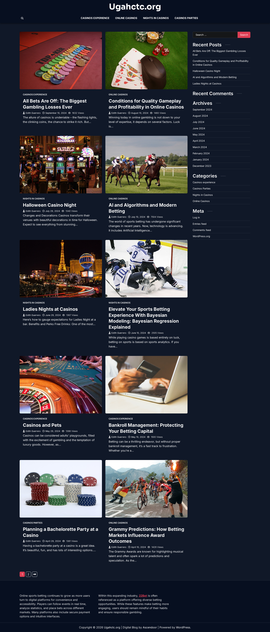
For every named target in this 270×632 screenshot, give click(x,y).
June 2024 (199, 128)
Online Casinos (126, 18)
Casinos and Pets (42, 425)
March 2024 (200, 147)
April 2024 (199, 140)
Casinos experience (95, 18)
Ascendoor (150, 627)
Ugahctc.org (135, 7)
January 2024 (201, 159)
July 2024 (198, 121)
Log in (196, 217)
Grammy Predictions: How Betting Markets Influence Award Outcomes (146, 535)
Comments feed (202, 230)
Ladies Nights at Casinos (50, 309)
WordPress (183, 627)
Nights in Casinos (156, 18)
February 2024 (201, 153)
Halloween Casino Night (49, 205)
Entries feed (199, 223)
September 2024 (202, 109)
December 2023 (202, 165)
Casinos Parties (186, 18)
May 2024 (199, 134)
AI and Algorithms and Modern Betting (215, 77)
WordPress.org (201, 236)
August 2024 (200, 115)
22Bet (143, 595)
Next (34, 574)
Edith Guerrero (32, 113)
